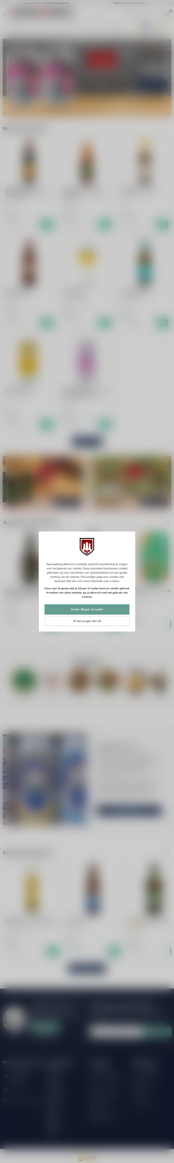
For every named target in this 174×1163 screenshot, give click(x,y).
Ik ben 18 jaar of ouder (87, 609)
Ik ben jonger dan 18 (87, 621)
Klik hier (72, 581)
